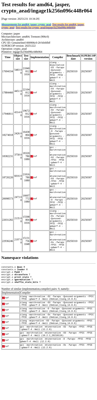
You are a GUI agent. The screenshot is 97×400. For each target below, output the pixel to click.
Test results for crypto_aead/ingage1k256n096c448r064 (45, 27)
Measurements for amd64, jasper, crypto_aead (26, 24)
